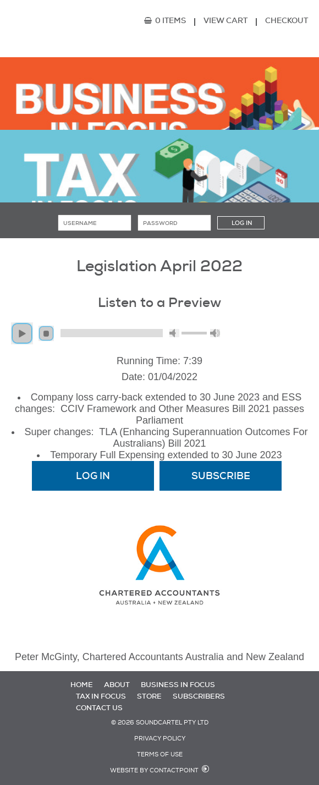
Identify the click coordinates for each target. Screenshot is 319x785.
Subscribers (199, 696)
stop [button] (46, 333)
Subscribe (159, 247)
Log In (93, 475)
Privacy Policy (159, 738)
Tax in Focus (101, 696)
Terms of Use (160, 754)
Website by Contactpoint (154, 770)
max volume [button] (215, 333)
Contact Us (99, 707)
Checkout (286, 20)
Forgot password (159, 241)
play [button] (22, 333)
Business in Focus (178, 684)
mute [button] (174, 333)
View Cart (226, 20)
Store (149, 696)
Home (81, 684)
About (117, 684)
